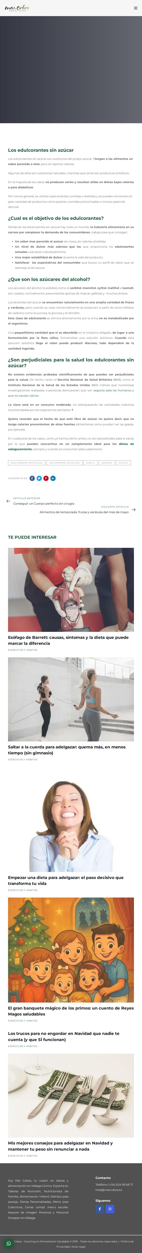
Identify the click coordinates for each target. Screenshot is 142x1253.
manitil (90, 463)
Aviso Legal (79, 1246)
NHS (117, 379)
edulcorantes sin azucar (64, 463)
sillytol (123, 463)
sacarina (107, 463)
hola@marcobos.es (108, 1190)
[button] (8, 1243)
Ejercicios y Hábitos (22, 650)
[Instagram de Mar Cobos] (110, 1209)
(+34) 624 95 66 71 (121, 1184)
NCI (94, 385)
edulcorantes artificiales (26, 463)
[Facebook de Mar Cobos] (99, 1209)
